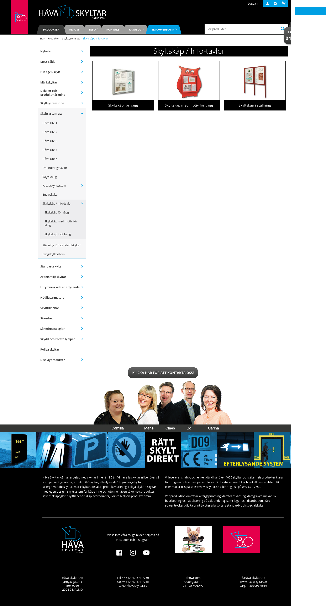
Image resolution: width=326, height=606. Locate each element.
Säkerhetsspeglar (52, 329)
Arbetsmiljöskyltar (53, 277)
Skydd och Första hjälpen (57, 339)
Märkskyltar (48, 82)
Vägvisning (49, 177)
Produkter (51, 29)
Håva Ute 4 (49, 150)
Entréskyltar (50, 194)
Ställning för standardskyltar (61, 245)
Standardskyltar (51, 266)
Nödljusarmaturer (53, 297)
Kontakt (112, 29)
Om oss (74, 29)
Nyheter (46, 51)
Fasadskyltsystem (54, 186)
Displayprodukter (52, 360)
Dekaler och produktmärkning (52, 93)
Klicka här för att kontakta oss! (163, 372)
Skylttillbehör (49, 308)
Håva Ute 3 (49, 141)
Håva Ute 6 (49, 159)
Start (42, 38)
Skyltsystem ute (71, 38)
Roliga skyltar (49, 349)
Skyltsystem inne (52, 103)
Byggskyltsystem (53, 254)
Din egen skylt (50, 72)
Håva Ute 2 (49, 132)
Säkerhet (46, 318)
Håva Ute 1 (49, 123)
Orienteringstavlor (54, 168)
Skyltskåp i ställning (57, 234)
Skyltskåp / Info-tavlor (57, 203)
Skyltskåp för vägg (56, 212)
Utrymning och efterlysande (60, 287)
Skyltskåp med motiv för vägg (60, 223)
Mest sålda (48, 62)
